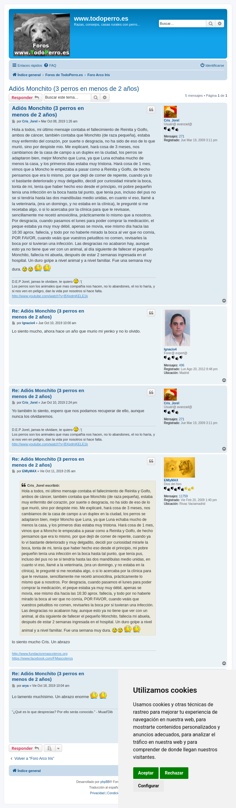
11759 (183, 496)
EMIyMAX (171, 480)
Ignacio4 (170, 349)
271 (181, 136)
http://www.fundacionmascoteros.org (39, 653)
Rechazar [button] (174, 772)
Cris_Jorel (171, 120)
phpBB (105, 782)
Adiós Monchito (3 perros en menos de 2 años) (74, 88)
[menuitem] (50, 65)
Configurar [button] (148, 785)
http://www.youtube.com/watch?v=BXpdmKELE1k (50, 296)
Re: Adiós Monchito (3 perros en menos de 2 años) (48, 313)
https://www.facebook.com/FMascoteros (42, 658)
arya (25, 685)
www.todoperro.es (101, 18)
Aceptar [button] (146, 772)
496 (181, 365)
